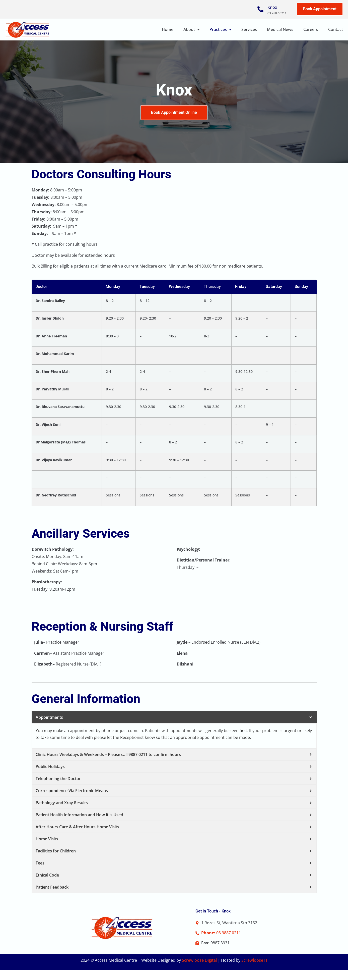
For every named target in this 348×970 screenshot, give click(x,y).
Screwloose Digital (199, 960)
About (191, 29)
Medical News (280, 29)
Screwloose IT (254, 960)
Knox (272, 7)
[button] (191, 29)
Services (249, 29)
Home (167, 29)
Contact (335, 29)
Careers (310, 29)
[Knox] (260, 9)
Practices (220, 29)
